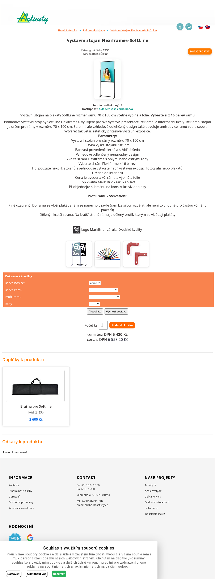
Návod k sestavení (15, 452)
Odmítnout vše (36, 573)
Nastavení (13, 573)
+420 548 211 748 (92, 501)
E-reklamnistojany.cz (157, 502)
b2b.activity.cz (153, 491)
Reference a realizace (21, 508)
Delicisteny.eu (153, 496)
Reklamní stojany (94, 30)
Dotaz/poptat (200, 51)
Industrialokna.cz (155, 514)
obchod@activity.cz (96, 505)
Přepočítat (95, 311)
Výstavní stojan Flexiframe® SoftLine (134, 30)
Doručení (14, 496)
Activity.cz (150, 485)
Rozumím (59, 573)
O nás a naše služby (20, 491)
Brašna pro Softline (36, 406)
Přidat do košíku (122, 325)
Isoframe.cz (152, 508)
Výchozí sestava (116, 311)
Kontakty (14, 485)
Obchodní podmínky (21, 502)
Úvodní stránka (67, 30)
